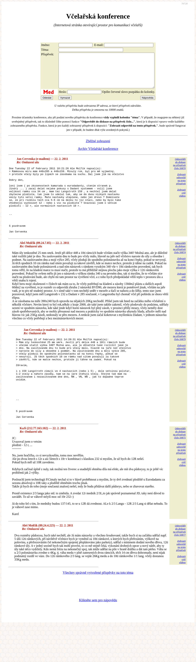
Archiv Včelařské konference (98, 156)
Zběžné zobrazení (98, 148)
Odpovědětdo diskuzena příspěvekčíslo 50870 (179, 170)
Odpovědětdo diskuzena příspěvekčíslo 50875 (179, 469)
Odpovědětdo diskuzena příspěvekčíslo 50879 (179, 355)
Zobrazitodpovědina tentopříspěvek (181, 186)
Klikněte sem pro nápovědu (98, 636)
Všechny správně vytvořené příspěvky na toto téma (98, 609)
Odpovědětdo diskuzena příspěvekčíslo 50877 (179, 566)
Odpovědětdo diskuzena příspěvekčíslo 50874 (179, 268)
